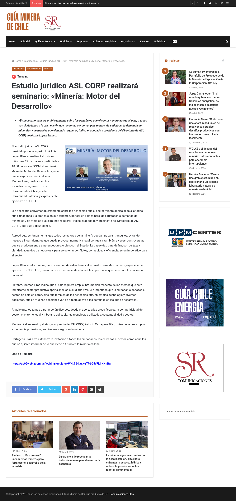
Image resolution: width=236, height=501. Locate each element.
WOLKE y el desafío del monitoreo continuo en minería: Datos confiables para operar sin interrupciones (204, 156)
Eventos (144, 41)
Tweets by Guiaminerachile (180, 411)
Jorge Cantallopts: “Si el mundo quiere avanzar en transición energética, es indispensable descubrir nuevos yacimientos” (204, 101)
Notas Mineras (34, 68)
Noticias (64, 41)
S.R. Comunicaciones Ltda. (120, 494)
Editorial (25, 41)
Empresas (82, 41)
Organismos (128, 41)
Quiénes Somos (44, 41)
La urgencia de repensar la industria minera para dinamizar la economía (79, 460)
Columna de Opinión (104, 41)
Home (11, 41)
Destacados (30, 61)
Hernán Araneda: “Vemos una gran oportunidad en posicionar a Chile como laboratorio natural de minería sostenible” (204, 182)
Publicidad (160, 41)
